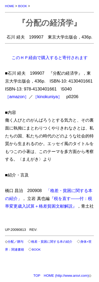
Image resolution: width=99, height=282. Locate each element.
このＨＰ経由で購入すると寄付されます (50, 57)
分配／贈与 (15, 241)
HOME (9, 6)
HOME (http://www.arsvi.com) (66, 276)
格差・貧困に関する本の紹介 (51, 241)
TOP (36, 276)
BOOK (22, 6)
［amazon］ (17, 96)
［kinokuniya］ (47, 96)
